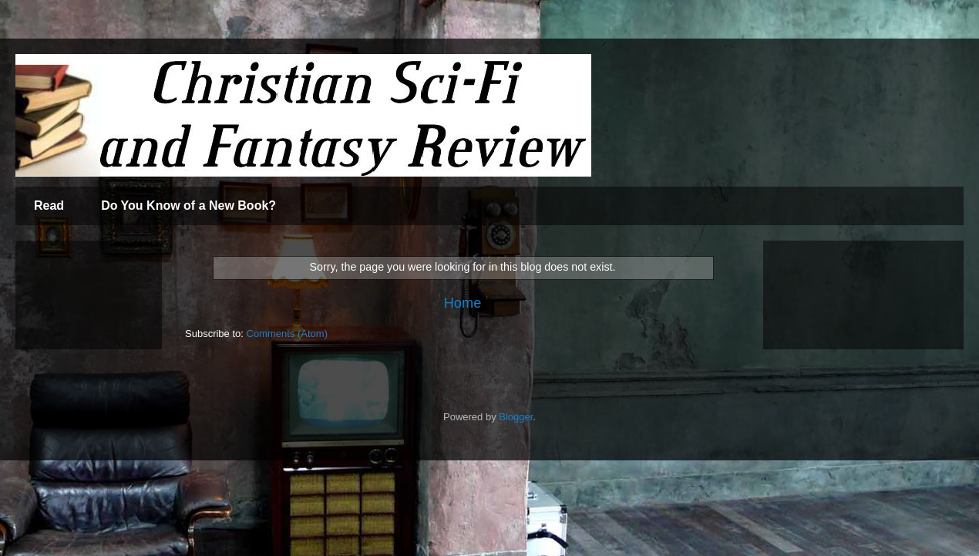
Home (463, 303)
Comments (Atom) (287, 333)
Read (49, 205)
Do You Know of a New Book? (188, 205)
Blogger (516, 417)
